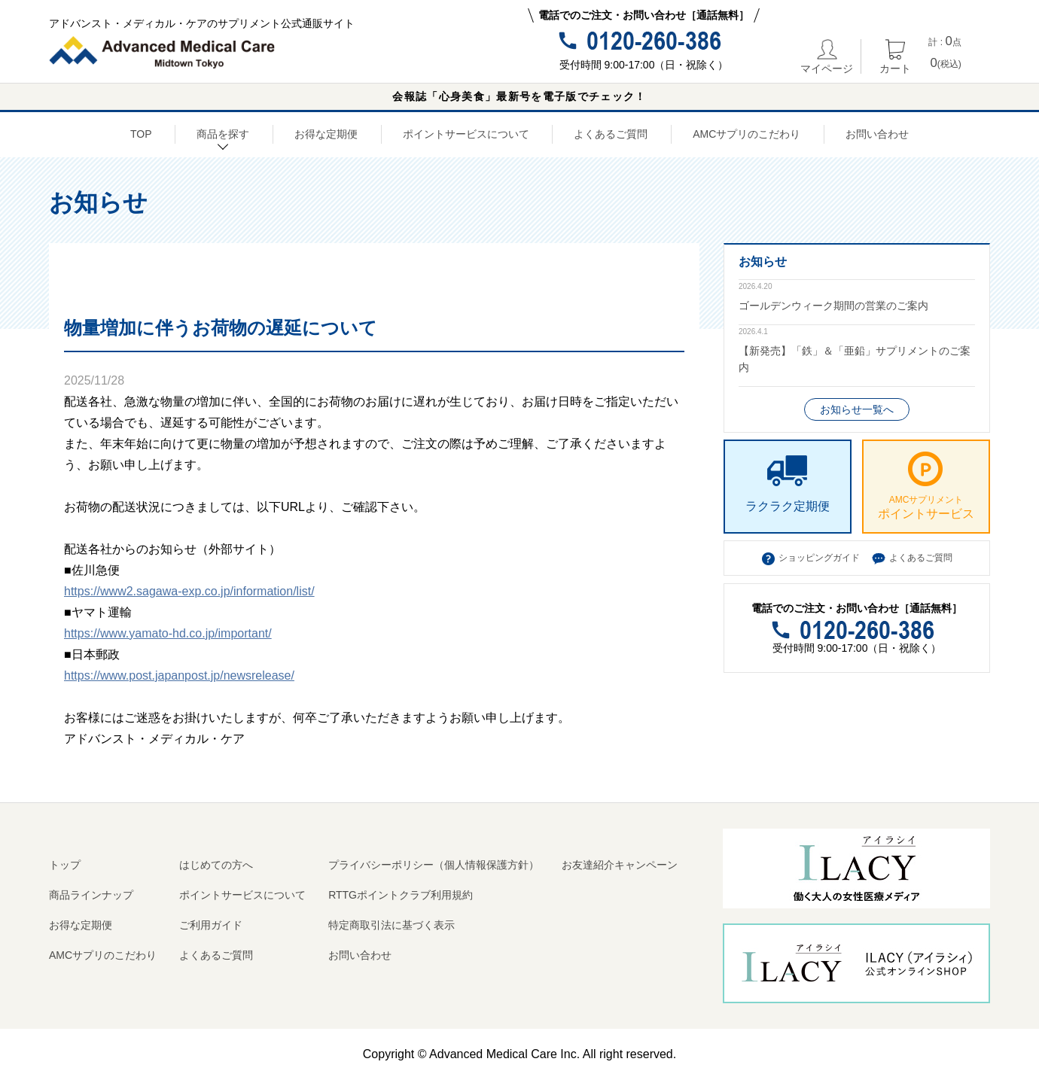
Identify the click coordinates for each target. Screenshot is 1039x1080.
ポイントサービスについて (466, 134)
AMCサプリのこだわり (746, 134)
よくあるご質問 (610, 134)
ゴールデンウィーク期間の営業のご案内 (833, 306)
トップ (65, 865)
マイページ (826, 56)
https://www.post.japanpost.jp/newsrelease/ (179, 675)
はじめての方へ (216, 865)
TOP (141, 134)
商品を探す (223, 136)
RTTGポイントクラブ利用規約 (400, 895)
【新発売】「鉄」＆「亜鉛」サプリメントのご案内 (854, 359)
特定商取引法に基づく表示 (391, 925)
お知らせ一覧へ (857, 409)
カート (895, 56)
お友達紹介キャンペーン (620, 865)
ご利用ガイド (210, 925)
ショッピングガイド (819, 557)
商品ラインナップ (91, 895)
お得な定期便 (326, 134)
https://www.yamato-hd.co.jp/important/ (168, 633)
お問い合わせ (877, 134)
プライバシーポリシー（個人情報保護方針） (433, 865)
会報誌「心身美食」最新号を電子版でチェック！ (519, 96)
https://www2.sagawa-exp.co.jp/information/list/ (189, 591)
